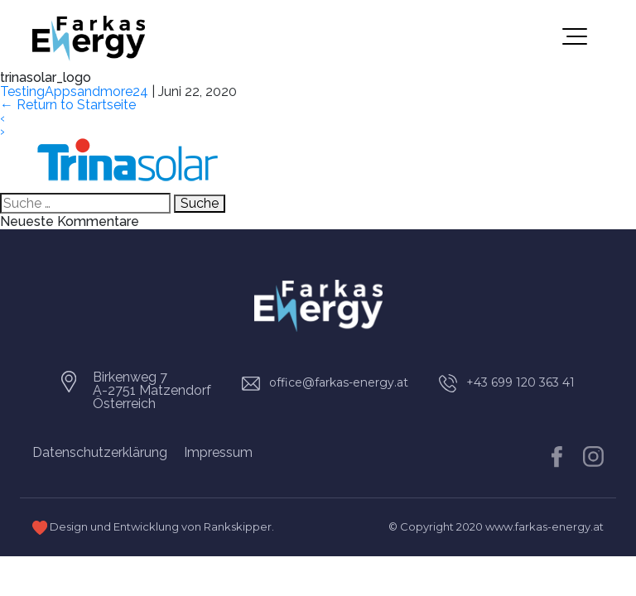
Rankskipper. (239, 526)
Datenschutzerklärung (99, 452)
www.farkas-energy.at (544, 526)
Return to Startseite (68, 105)
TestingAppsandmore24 (74, 91)
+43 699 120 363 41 (520, 382)
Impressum (218, 452)
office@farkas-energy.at (338, 382)
